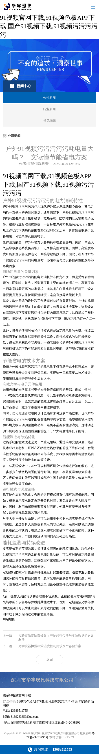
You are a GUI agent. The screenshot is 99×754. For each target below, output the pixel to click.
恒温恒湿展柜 (80, 701)
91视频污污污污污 (57, 701)
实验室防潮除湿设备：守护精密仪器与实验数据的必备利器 (48, 638)
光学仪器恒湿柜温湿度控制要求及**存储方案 (42, 646)
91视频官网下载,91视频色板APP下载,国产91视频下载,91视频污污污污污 (48, 26)
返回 (49, 659)
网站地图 (9, 619)
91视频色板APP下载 (31, 701)
